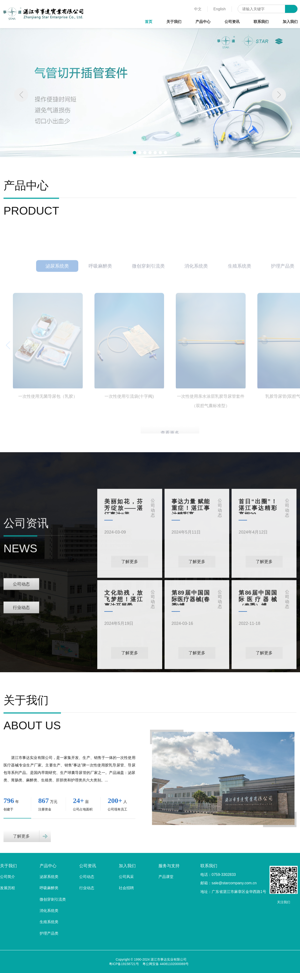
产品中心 (202, 22)
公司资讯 (232, 22)
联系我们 (261, 22)
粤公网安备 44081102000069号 (165, 964)
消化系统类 (49, 911)
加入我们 (290, 22)
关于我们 (173, 22)
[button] (279, 95)
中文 (198, 9)
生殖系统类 (49, 922)
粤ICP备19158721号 (124, 964)
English (220, 9)
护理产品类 (49, 933)
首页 (148, 22)
